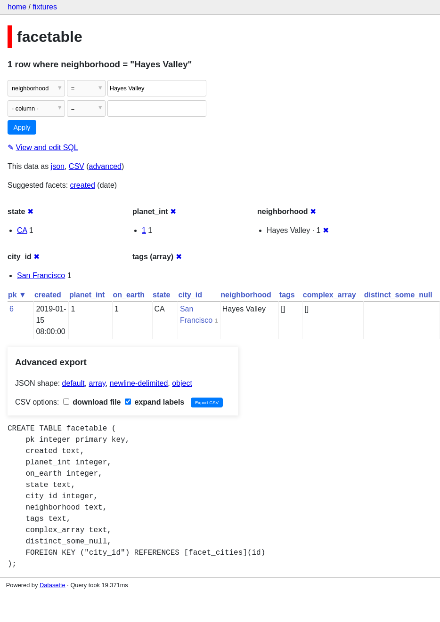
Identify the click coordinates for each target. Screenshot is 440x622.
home (17, 7)
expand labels (154, 402)
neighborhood (245, 295)
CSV (76, 166)
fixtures (45, 7)
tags (287, 295)
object (182, 383)
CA (22, 230)
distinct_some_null (398, 295)
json (58, 166)
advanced (105, 166)
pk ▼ (17, 295)
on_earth (129, 295)
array (97, 383)
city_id (190, 295)
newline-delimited (139, 383)
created (82, 185)
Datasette (52, 585)
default (73, 383)
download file (92, 402)
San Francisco (41, 275)
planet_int (87, 295)
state (161, 295)
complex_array (329, 295)
